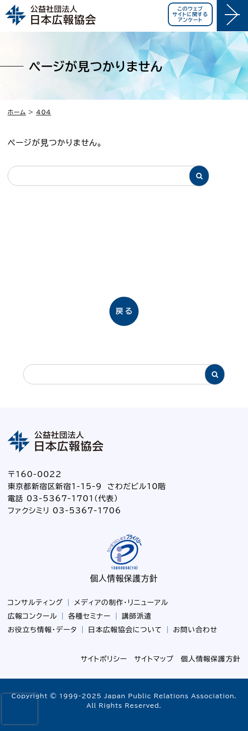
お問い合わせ (195, 629)
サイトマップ (153, 658)
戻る (124, 311)
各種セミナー (89, 616)
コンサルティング (35, 602)
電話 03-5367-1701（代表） (63, 498)
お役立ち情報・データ (42, 629)
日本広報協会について (125, 629)
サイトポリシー (104, 658)
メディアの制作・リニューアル (121, 602)
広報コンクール (32, 616)
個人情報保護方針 (124, 578)
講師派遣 (137, 616)
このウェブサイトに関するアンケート (190, 14)
